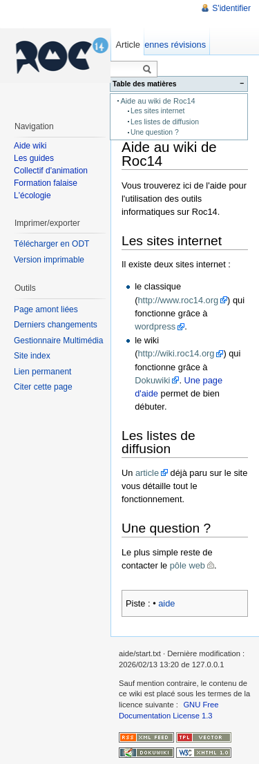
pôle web (187, 565)
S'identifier (231, 8)
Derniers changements (55, 325)
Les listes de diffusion (165, 122)
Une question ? (155, 132)
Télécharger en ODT (51, 244)
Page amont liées (46, 309)
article (147, 473)
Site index (32, 356)
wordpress (155, 326)
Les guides (34, 158)
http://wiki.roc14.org (175, 353)
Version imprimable (49, 260)
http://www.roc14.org (177, 300)
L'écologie (32, 195)
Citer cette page (43, 387)
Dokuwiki (152, 380)
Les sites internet (157, 111)
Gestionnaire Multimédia (58, 340)
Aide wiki (30, 146)
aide (166, 603)
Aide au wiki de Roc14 (157, 101)
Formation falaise (45, 183)
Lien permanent (42, 371)
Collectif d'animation (51, 170)
